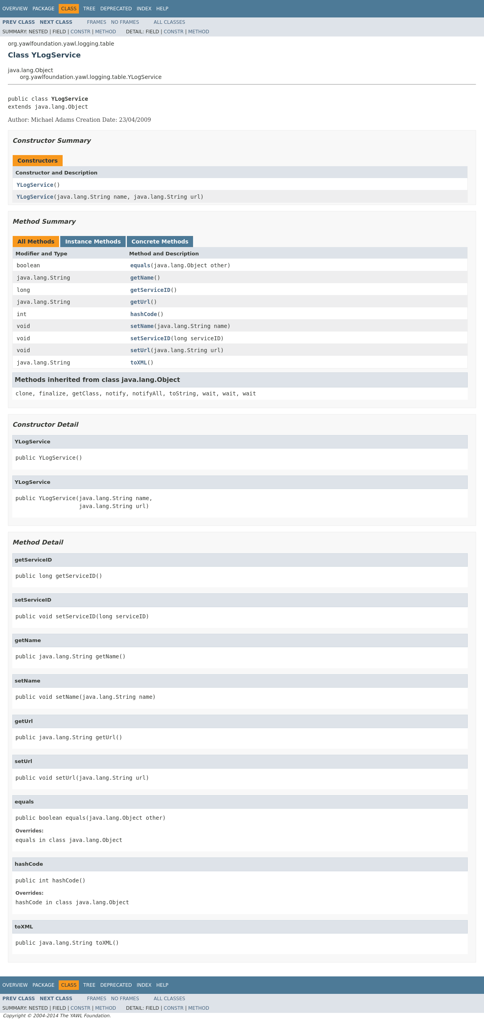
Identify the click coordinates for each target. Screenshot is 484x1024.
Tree (89, 9)
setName (142, 326)
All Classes (169, 22)
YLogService (35, 185)
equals (140, 265)
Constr (80, 32)
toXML (138, 362)
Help (162, 9)
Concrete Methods (160, 241)
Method (105, 32)
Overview (15, 9)
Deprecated (116, 9)
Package (43, 9)
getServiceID (150, 290)
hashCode (143, 314)
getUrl (140, 302)
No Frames (125, 22)
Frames (97, 22)
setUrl (140, 350)
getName (142, 277)
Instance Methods (93, 241)
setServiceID (150, 338)
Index (144, 9)
